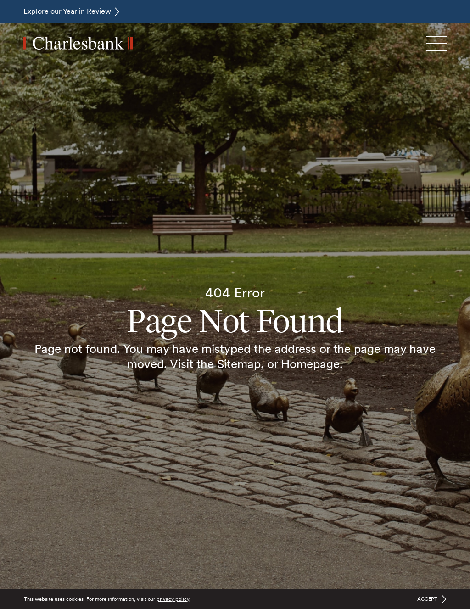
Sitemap (239, 364)
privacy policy (173, 599)
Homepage (310, 364)
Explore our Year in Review (67, 11)
